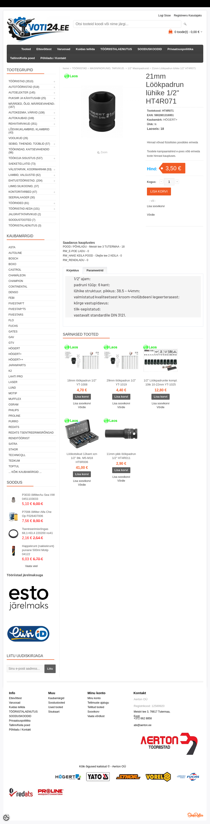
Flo (11, 320)
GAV (11, 337)
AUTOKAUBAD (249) (21, 118)
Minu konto (94, 698)
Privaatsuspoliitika (180, 49)
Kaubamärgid (56, 698)
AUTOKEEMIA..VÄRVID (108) (27, 112)
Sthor (13, 449)
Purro (13, 421)
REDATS (14, 427)
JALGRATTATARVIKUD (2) (25, 214)
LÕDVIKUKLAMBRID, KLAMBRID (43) (29, 131)
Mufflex (15, 399)
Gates (13, 331)
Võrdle (151, 214)
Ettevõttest (43, 49)
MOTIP (13, 393)
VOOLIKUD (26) (18, 138)
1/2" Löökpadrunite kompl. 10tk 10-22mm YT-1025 (160, 382)
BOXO (12, 264)
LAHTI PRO (16, 376)
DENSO (13, 292)
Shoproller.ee (195, 815)
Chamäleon (17, 275)
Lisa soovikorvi (156, 206)
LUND (12, 387)
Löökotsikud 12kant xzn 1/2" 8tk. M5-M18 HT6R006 (82, 458)
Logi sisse (164, 15)
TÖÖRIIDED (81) (19, 203)
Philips (14, 410)
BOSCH (13, 258)
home (66, 68)
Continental (18, 286)
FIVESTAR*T (16, 303)
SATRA (13, 443)
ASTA (12, 247)
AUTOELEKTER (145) (22, 92)
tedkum (14, 460)
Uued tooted (55, 707)
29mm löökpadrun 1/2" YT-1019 (121, 382)
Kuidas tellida (85, 49)
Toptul (14, 466)
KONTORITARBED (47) (23, 191)
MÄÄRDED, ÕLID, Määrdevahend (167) (31, 105)
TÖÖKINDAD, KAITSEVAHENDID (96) (29, 151)
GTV (11, 342)
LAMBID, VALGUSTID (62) (25, 175)
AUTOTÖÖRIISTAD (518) (24, 87)
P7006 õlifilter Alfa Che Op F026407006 (37, 514)
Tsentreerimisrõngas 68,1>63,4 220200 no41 (37, 531)
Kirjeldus (72, 270)
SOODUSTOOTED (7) (22, 220)
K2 (10, 370)
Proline (14, 415)
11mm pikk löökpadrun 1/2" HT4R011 (121, 456)
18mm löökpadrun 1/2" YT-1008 (81, 382)
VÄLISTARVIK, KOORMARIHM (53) (30, 169)
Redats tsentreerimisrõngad (31, 432)
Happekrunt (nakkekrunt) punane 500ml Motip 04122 (38, 550)
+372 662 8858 (143, 718)
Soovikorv (93, 711)
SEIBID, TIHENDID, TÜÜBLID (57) (29, 143)
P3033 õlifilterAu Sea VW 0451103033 (38, 497)
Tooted (26, 49)
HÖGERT (14, 348)
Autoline (15, 253)
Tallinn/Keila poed (22, 58)
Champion (16, 281)
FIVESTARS (16, 314)
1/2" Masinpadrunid (138, 68)
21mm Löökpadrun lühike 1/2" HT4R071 (174, 68)
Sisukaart (53, 711)
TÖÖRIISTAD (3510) (21, 81)
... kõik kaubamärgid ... (25, 472)
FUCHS (13, 326)
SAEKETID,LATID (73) (22, 163)
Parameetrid (95, 270)
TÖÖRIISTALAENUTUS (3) (25, 225)
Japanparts (17, 365)
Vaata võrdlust (96, 716)
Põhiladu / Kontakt (53, 58)
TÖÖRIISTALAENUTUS (116, 49)
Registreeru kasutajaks (188, 15)
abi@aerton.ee (142, 725)
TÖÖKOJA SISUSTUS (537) (25, 158)
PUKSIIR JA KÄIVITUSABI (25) (27, 98)
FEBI (12, 297)
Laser (13, 382)
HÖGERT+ (15, 354)
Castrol (15, 269)
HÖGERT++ (16, 359)
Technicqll (17, 455)
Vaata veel (31, 566)
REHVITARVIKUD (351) (23, 123)
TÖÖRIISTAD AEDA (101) (24, 208)
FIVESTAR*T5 (17, 309)
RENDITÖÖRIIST (19, 438)
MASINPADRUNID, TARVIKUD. (107, 68)
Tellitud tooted (96, 707)
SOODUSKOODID (150, 49)
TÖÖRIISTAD (79, 68)
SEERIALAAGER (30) (22, 197)
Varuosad (63, 49)
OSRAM (13, 404)
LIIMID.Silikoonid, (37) (24, 186)
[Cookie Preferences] (6, 818)
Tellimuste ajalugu (98, 702)
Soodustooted (56, 702)
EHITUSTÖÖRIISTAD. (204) (25, 180)
